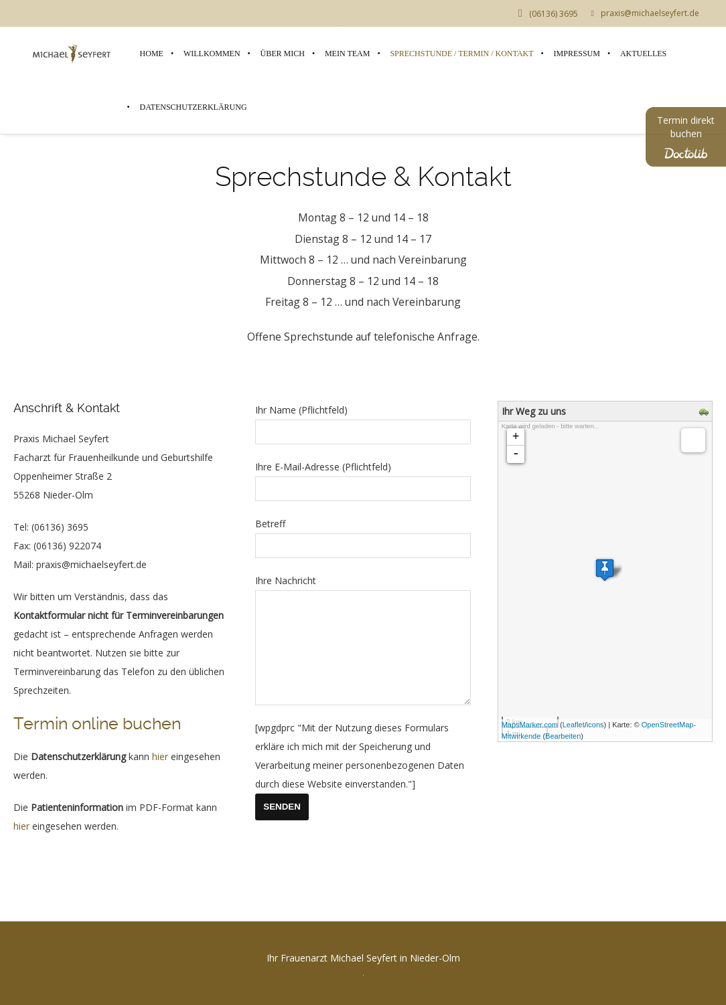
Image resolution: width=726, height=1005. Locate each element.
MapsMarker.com (530, 725)
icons (595, 725)
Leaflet (574, 725)
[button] (29, 975)
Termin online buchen (97, 723)
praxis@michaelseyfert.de (645, 13)
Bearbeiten (563, 736)
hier (160, 756)
